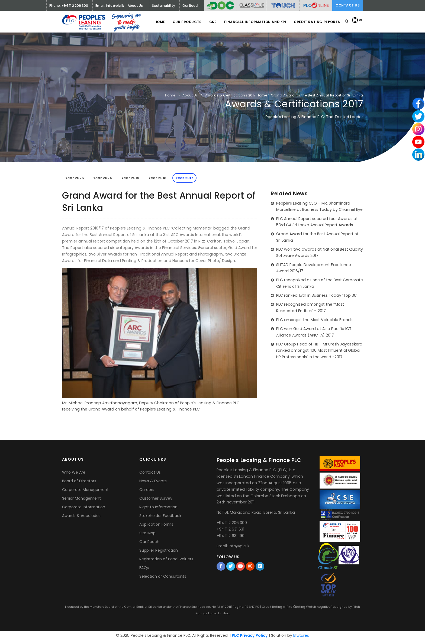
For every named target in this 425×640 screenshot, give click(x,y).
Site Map (147, 533)
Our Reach (149, 541)
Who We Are (73, 472)
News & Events (153, 481)
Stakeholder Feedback (160, 515)
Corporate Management (85, 489)
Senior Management (81, 498)
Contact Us (348, 5)
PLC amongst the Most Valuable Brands (314, 319)
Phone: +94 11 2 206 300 (68, 5)
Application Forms (156, 524)
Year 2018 (157, 177)
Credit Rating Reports (317, 22)
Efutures (301, 635)
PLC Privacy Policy (250, 635)
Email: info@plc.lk (109, 5)
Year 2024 (102, 177)
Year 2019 (130, 177)
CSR (211, 22)
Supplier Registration (158, 550)
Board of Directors (79, 481)
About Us (190, 95)
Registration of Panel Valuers (166, 559)
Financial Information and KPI (254, 22)
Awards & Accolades (81, 515)
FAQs (144, 567)
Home (157, 22)
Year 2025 (74, 177)
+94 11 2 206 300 (232, 522)
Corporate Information (83, 507)
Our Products (184, 22)
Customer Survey (155, 498)
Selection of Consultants (162, 576)
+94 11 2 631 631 (230, 529)
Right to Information (158, 507)
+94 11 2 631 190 (230, 535)
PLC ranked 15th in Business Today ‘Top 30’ (316, 295)
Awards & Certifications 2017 (230, 95)
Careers (146, 489)
